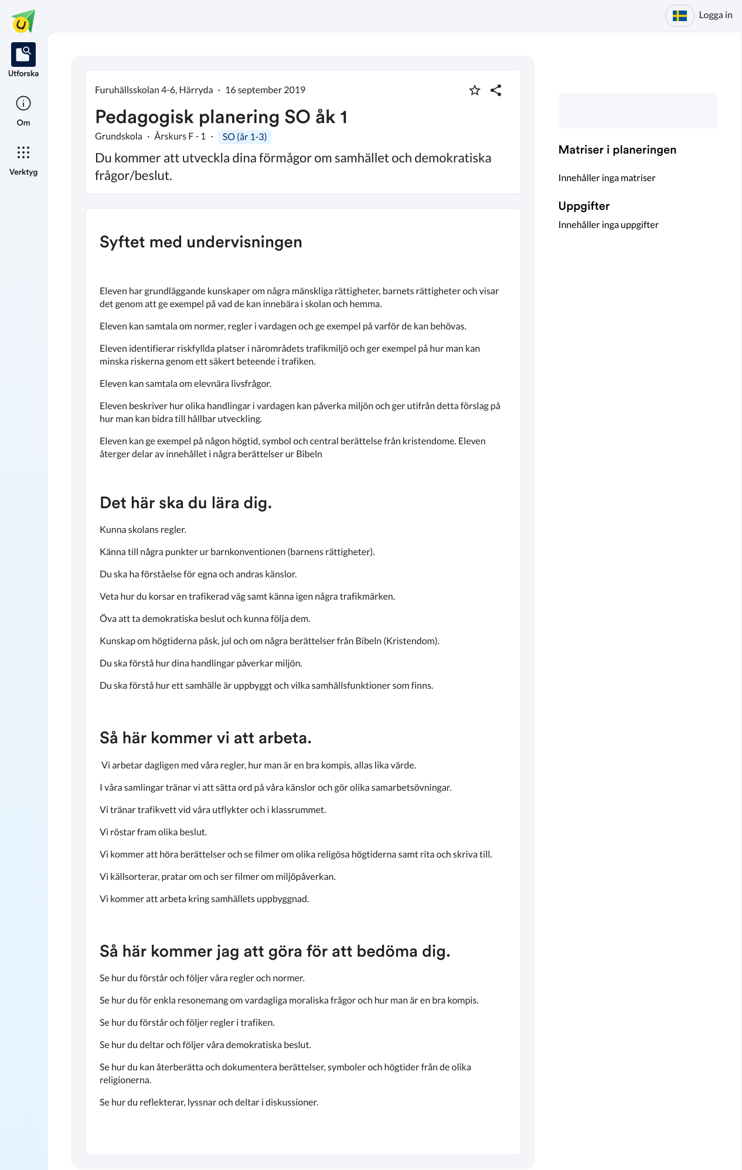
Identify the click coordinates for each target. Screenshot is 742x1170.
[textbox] (303, 682)
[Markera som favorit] (474, 90)
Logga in (716, 15)
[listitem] (23, 61)
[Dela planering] (495, 90)
